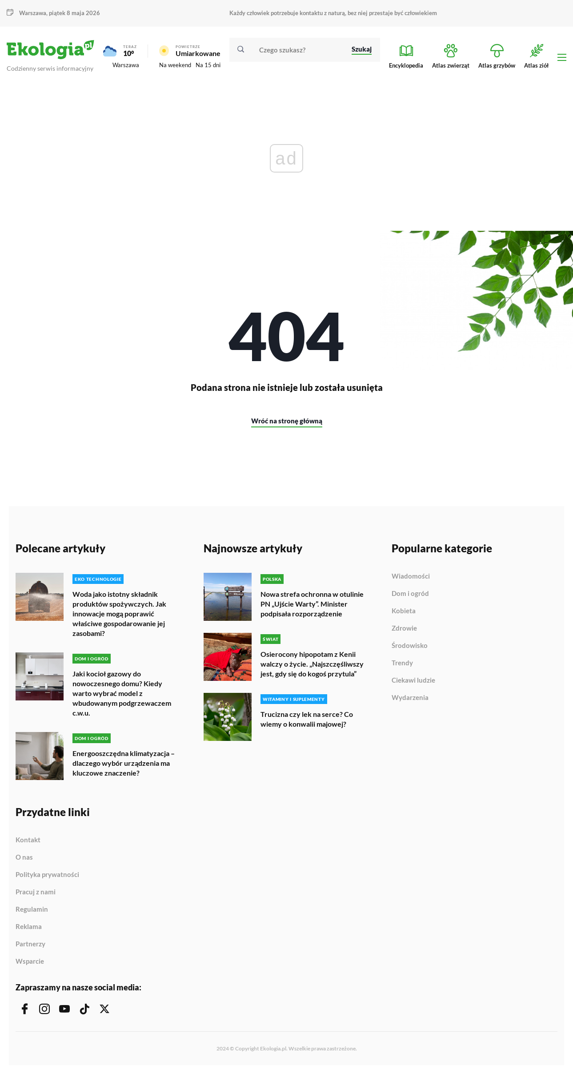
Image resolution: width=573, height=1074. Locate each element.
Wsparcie (30, 961)
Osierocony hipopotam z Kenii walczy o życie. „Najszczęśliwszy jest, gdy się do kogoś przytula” (312, 664)
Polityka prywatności (47, 874)
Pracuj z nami (36, 892)
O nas (24, 857)
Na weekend (175, 64)
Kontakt (28, 840)
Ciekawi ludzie (413, 680)
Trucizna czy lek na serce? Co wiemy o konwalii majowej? (306, 719)
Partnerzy (30, 944)
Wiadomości (411, 576)
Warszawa (32, 12)
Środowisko (410, 645)
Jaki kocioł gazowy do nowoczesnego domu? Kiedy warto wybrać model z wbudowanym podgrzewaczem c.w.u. (121, 693)
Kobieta (404, 611)
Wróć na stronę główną (286, 421)
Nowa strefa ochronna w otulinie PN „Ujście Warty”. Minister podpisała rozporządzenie (312, 604)
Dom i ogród (410, 593)
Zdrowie (404, 628)
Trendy (402, 663)
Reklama (29, 926)
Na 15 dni (208, 64)
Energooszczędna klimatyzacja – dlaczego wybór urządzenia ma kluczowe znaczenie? (123, 763)
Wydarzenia (410, 697)
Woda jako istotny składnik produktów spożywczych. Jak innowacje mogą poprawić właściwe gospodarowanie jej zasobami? (119, 613)
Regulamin (32, 909)
